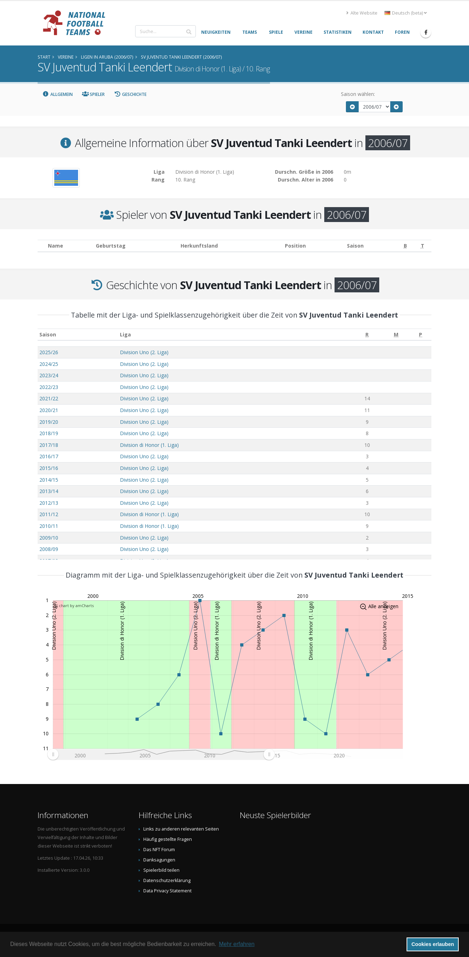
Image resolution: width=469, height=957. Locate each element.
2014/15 (48, 479)
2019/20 (48, 421)
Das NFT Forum (159, 850)
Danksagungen (159, 860)
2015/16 (48, 468)
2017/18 (48, 445)
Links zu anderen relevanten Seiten (181, 829)
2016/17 (48, 456)
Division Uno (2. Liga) (144, 352)
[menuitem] (161, 754)
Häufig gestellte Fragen (167, 839)
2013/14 (48, 491)
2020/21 (48, 410)
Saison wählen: (358, 94)
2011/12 (48, 514)
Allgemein (57, 94)
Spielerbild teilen (161, 870)
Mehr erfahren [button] (237, 944)
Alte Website (361, 13)
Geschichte (130, 94)
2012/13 (48, 502)
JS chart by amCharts (74, 605)
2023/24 (48, 375)
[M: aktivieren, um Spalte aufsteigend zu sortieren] (396, 334)
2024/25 (48, 364)
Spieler (93, 94)
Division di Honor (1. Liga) (149, 445)
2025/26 (48, 352)
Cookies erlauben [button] (433, 944)
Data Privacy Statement (167, 891)
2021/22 (48, 398)
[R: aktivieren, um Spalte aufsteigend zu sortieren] (367, 334)
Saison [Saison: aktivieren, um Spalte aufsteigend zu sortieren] (47, 334)
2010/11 (48, 526)
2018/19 (48, 433)
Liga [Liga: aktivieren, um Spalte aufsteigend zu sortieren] (125, 334)
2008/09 (48, 549)
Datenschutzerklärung (167, 880)
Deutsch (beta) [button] (406, 13)
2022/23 (48, 387)
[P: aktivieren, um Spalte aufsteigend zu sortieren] (420, 334)
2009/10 (48, 537)
